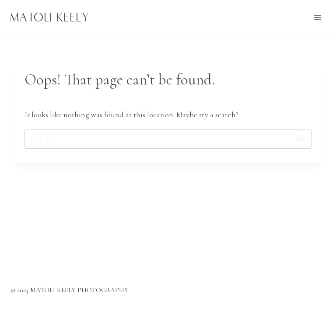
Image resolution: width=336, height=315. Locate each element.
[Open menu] (317, 17)
